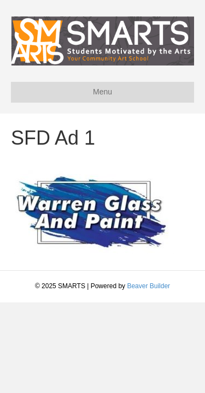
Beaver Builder (148, 286)
